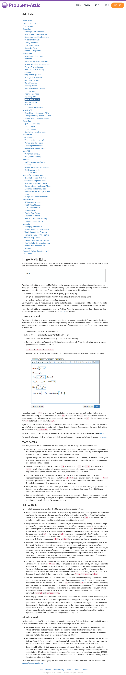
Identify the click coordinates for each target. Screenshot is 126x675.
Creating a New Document (34, 32)
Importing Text (30, 97)
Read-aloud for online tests (35, 132)
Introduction (27, 21)
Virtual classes (30, 129)
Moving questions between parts (37, 64)
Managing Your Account (33, 227)
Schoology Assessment (34, 146)
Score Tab (26, 151)
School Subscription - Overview (37, 229)
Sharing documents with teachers (37, 167)
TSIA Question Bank (32, 208)
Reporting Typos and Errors (35, 221)
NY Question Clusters (33, 202)
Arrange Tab (27, 53)
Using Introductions (32, 80)
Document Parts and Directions (37, 61)
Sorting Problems (31, 43)
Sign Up (117, 5)
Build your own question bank (36, 183)
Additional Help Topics (31, 238)
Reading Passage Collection (35, 178)
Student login (30, 127)
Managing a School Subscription (37, 235)
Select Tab (27, 29)
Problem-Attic (21, 5)
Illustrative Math (31, 210)
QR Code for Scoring (32, 124)
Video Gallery (28, 26)
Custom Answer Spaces (34, 67)
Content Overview (29, 23)
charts (101, 433)
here (63, 312)
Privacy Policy (58, 670)
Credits (48, 670)
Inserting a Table (31, 86)
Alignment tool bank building (35, 189)
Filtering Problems (32, 45)
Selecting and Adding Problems (37, 37)
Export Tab (27, 121)
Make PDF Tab (28, 110)
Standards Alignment (32, 51)
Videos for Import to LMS (34, 140)
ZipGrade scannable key (34, 107)
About (41, 670)
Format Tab (27, 105)
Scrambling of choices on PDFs (37, 113)
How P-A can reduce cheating (36, 219)
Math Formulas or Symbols (35, 88)
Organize (26, 159)
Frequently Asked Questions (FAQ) (36, 251)
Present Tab (27, 135)
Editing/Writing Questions (32, 75)
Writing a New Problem (33, 78)
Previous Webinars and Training (37, 240)
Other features (28, 199)
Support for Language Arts (33, 175)
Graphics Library (31, 102)
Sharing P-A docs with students (37, 118)
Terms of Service (72, 670)
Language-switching (32, 216)
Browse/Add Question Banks (36, 34)
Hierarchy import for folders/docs (38, 186)
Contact (84, 670)
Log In (106, 5)
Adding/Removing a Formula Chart (38, 116)
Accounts (26, 224)
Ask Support (27, 254)
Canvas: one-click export (34, 143)
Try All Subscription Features (36, 232)
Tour (78, 5)
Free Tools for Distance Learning (37, 243)
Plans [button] (87, 5)
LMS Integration (29, 138)
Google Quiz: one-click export (36, 148)
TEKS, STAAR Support (33, 205)
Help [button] (97, 5)
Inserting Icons (30, 91)
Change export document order (36, 197)
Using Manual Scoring (33, 156)
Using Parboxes (31, 83)
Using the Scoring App (33, 154)
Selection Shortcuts (32, 40)
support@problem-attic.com (32, 663)
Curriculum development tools (34, 181)
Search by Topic (31, 48)
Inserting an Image (32, 94)
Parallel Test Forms (32, 213)
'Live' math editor (32, 99)
